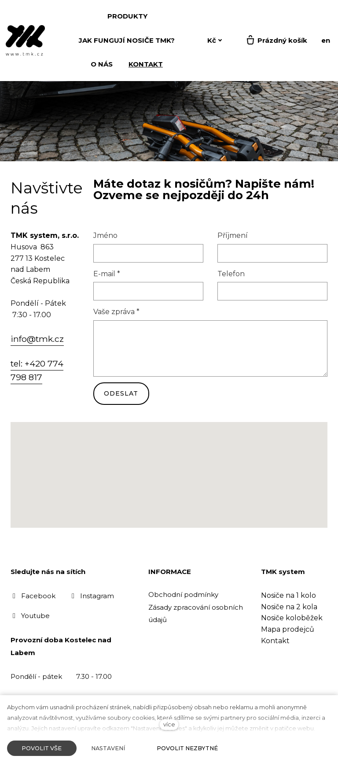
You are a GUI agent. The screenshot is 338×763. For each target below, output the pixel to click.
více (169, 724)
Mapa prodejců (287, 629)
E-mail (106, 274)
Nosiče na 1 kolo (288, 595)
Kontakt (275, 641)
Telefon (231, 274)
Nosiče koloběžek (292, 618)
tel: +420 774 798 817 (37, 371)
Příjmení (232, 236)
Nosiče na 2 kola (289, 607)
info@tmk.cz (37, 339)
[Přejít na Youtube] (30, 616)
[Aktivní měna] (214, 41)
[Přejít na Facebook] (33, 595)
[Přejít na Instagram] (92, 595)
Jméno (105, 236)
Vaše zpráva (116, 312)
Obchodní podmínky (183, 594)
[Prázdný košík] (276, 41)
